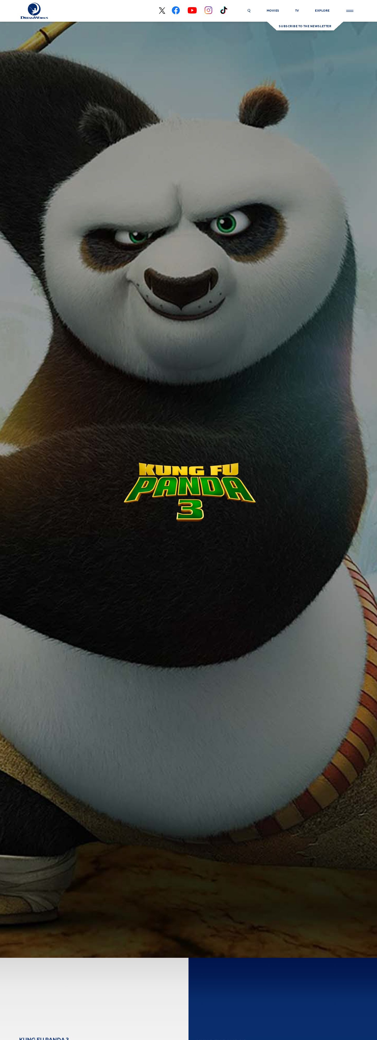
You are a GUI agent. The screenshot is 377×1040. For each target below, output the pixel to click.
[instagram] (208, 11)
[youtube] (192, 11)
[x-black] (161, 11)
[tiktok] (223, 11)
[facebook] (176, 11)
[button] (249, 11)
